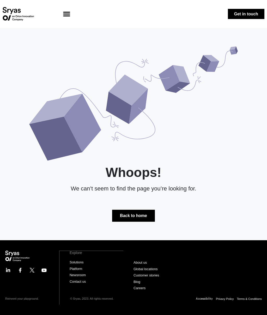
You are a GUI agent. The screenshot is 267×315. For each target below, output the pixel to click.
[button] (66, 14)
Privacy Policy (225, 298)
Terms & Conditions (249, 298)
